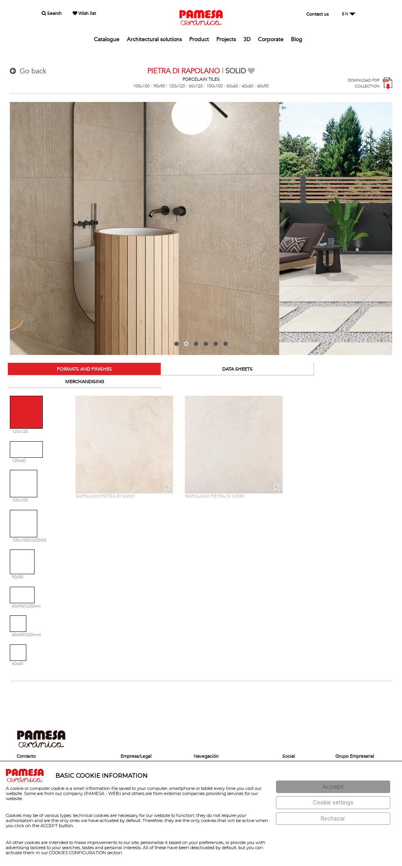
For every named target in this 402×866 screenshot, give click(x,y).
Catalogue (106, 39)
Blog (296, 39)
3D (246, 39)
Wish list (84, 13)
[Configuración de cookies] (333, 802)
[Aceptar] (333, 786)
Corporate (270, 39)
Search (52, 13)
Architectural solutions (154, 39)
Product (199, 39)
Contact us (317, 14)
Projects (226, 39)
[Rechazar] (333, 818)
